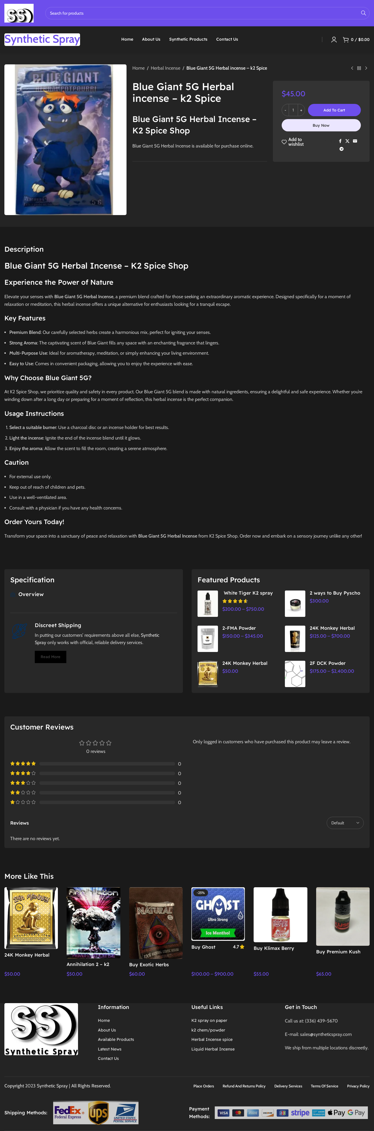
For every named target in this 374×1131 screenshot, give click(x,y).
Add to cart (334, 110)
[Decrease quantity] (285, 110)
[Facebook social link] (340, 141)
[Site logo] (19, 13)
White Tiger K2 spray (247, 593)
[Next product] (366, 68)
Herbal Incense (165, 68)
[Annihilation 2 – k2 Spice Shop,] (93, 922)
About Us (107, 1030)
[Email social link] (355, 141)
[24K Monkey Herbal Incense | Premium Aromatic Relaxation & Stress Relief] (208, 674)
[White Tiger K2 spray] (208, 604)
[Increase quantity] (301, 110)
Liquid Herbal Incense (213, 1049)
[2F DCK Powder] (295, 674)
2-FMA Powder (239, 628)
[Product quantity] (293, 110)
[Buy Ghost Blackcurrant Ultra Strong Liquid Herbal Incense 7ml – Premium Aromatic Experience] (218, 914)
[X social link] (347, 141)
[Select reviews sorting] (345, 823)
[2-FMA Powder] (208, 639)
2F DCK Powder (328, 663)
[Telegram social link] (341, 149)
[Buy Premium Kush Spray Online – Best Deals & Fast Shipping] (343, 916)
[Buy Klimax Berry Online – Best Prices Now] (280, 914)
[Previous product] (352, 68)
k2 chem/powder (208, 1030)
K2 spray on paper (209, 1020)
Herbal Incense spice (212, 1039)
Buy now (321, 125)
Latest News (110, 1049)
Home (138, 68)
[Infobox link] (42, 39)
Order (13, 522)
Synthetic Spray (53, 1086)
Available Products (116, 1039)
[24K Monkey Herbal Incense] (295, 639)
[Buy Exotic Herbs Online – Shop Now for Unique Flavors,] (156, 923)
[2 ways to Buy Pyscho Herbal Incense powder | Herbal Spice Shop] (295, 604)
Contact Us (108, 1058)
